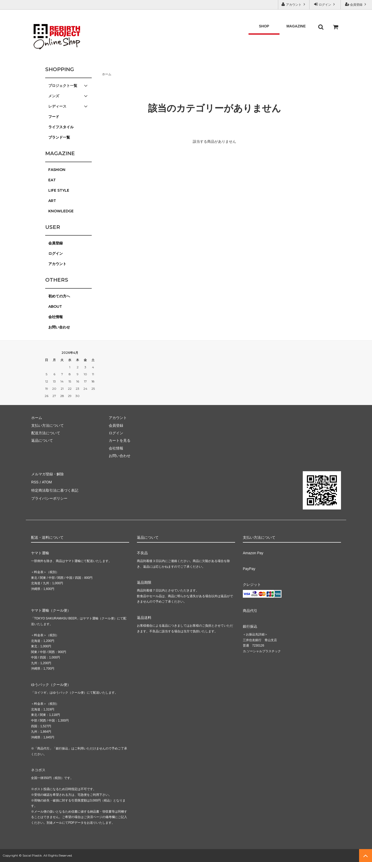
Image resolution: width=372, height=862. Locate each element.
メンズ (68, 96)
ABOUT (55, 306)
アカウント (294, 4)
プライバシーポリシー (49, 496)
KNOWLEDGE (61, 211)
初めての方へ (59, 296)
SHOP (264, 22)
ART (52, 201)
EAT (52, 180)
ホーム (106, 74)
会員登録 (356, 4)
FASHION (56, 169)
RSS (34, 481)
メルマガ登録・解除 (47, 474)
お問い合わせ (59, 327)
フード (53, 116)
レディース (68, 106)
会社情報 (55, 317)
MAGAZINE (296, 22)
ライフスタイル (61, 127)
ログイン (325, 4)
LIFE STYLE (58, 190)
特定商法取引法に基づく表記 (54, 489)
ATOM (46, 481)
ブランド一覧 (59, 137)
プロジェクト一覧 (68, 85)
